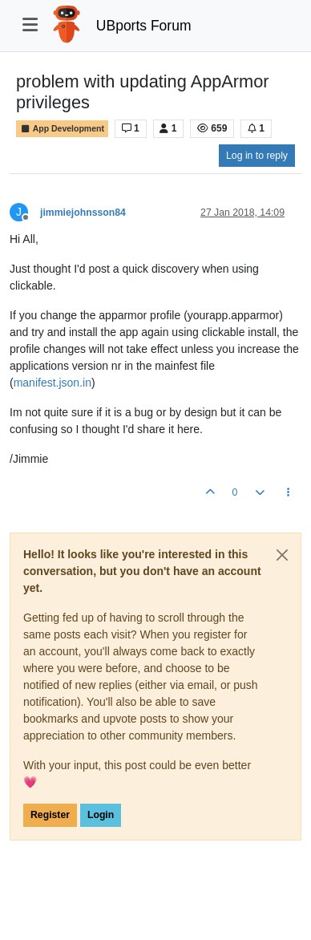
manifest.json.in (52, 382)
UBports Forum (144, 26)
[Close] (282, 555)
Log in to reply (257, 155)
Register (50, 814)
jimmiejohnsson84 (83, 212)
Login (100, 814)
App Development (62, 129)
